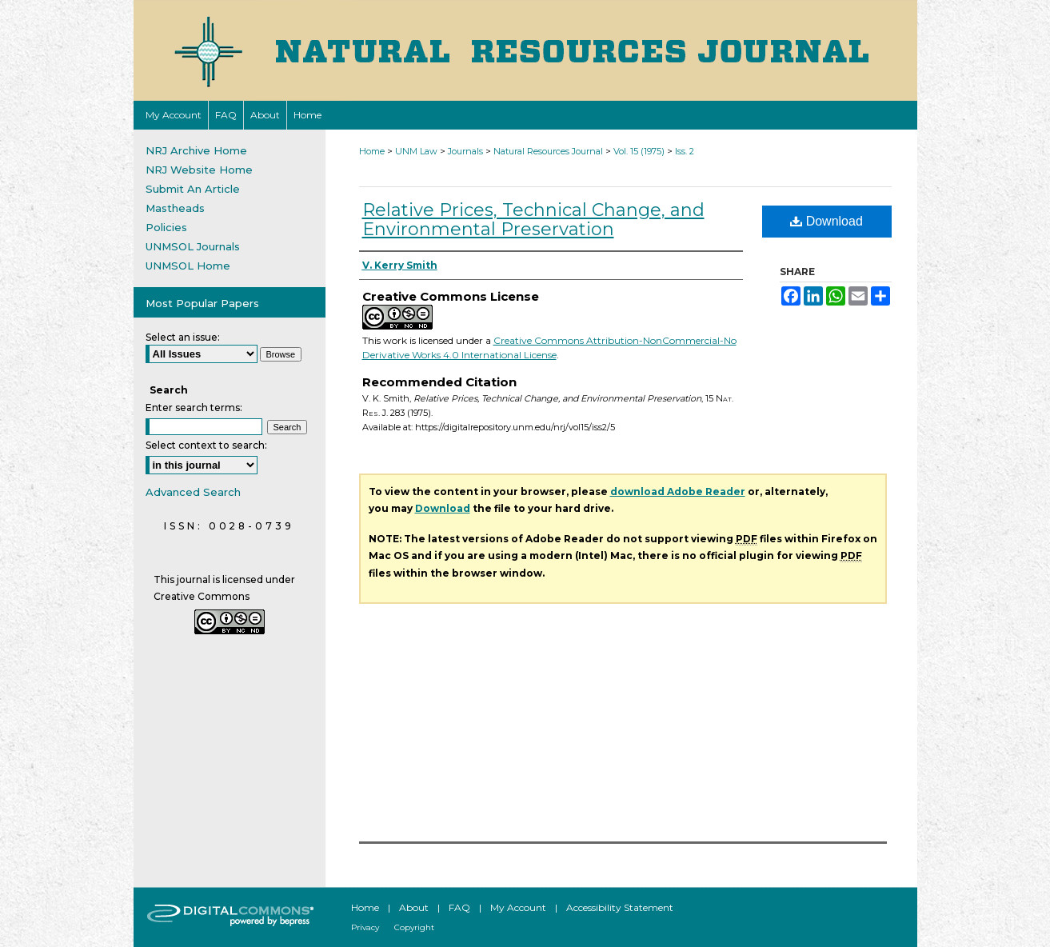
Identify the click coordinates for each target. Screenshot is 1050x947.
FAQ (459, 907)
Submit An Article (193, 188)
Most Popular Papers (202, 303)
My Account (518, 907)
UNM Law (416, 151)
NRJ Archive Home (196, 150)
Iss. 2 (684, 151)
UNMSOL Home (188, 265)
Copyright (414, 927)
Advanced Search (193, 491)
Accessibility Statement (619, 907)
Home (372, 151)
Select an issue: (183, 337)
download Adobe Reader (677, 491)
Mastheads (175, 208)
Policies (166, 227)
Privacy (365, 927)
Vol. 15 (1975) (639, 151)
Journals (465, 151)
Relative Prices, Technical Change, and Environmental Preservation (533, 219)
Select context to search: (206, 445)
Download (826, 221)
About (414, 907)
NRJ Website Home (199, 169)
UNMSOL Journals (193, 246)
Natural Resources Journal (548, 151)
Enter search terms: (194, 408)
